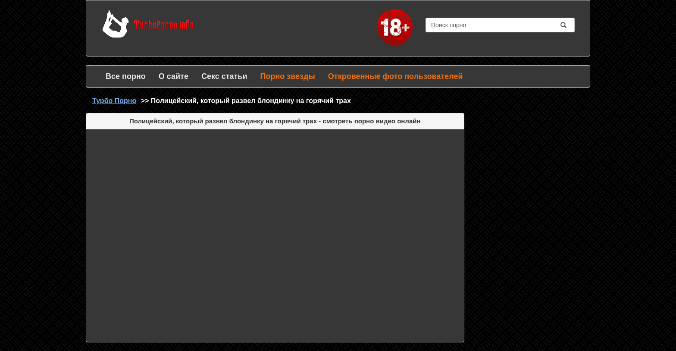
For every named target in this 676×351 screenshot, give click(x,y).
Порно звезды (287, 76)
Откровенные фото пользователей (395, 76)
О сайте (173, 76)
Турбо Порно (114, 100)
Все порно (126, 76)
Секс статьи (224, 76)
